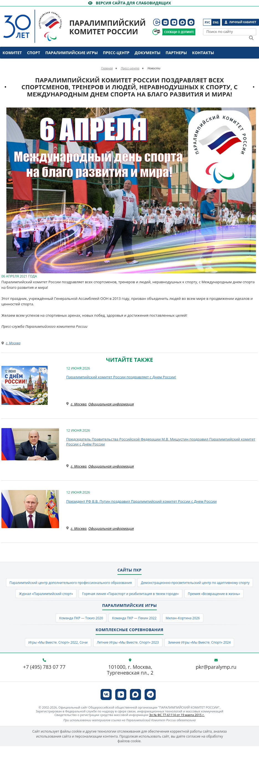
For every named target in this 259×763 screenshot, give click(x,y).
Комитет (12, 52)
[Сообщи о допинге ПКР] (178, 31)
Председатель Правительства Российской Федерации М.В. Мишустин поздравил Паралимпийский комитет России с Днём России (160, 442)
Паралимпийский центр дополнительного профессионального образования (129, 583)
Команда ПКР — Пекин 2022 (134, 633)
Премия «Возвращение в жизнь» (188, 607)
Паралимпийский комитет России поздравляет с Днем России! (121, 376)
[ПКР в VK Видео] (173, 22)
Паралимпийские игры (71, 52)
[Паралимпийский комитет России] (39, 22)
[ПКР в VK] (165, 22)
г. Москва (13, 343)
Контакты (203, 52)
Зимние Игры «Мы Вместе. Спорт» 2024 (207, 658)
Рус (207, 22)
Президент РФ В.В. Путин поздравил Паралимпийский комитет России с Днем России (141, 501)
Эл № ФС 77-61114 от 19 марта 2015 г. (176, 732)
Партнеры (176, 52)
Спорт (33, 52)
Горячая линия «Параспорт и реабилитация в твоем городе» (95, 607)
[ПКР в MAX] (182, 22)
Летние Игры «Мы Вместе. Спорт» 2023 (127, 658)
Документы (147, 52)
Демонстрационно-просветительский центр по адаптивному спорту (94, 595)
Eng (216, 22)
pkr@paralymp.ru (216, 684)
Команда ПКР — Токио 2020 (76, 633)
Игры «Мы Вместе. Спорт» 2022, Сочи (50, 658)
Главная (107, 68)
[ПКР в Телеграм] (191, 22)
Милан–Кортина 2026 (188, 633)
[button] (252, 112)
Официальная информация (111, 404)
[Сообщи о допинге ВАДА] (156, 31)
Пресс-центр (116, 52)
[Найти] (251, 38)
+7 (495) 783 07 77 (44, 684)
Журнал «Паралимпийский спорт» (194, 595)
